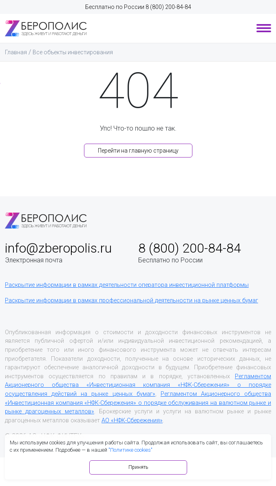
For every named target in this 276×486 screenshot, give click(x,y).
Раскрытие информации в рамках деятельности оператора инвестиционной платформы (127, 285)
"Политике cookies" (130, 450)
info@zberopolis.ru (58, 248)
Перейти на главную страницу (138, 150)
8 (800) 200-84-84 (168, 7)
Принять (138, 467)
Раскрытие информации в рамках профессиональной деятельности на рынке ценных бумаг (131, 300)
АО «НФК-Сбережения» (132, 420)
